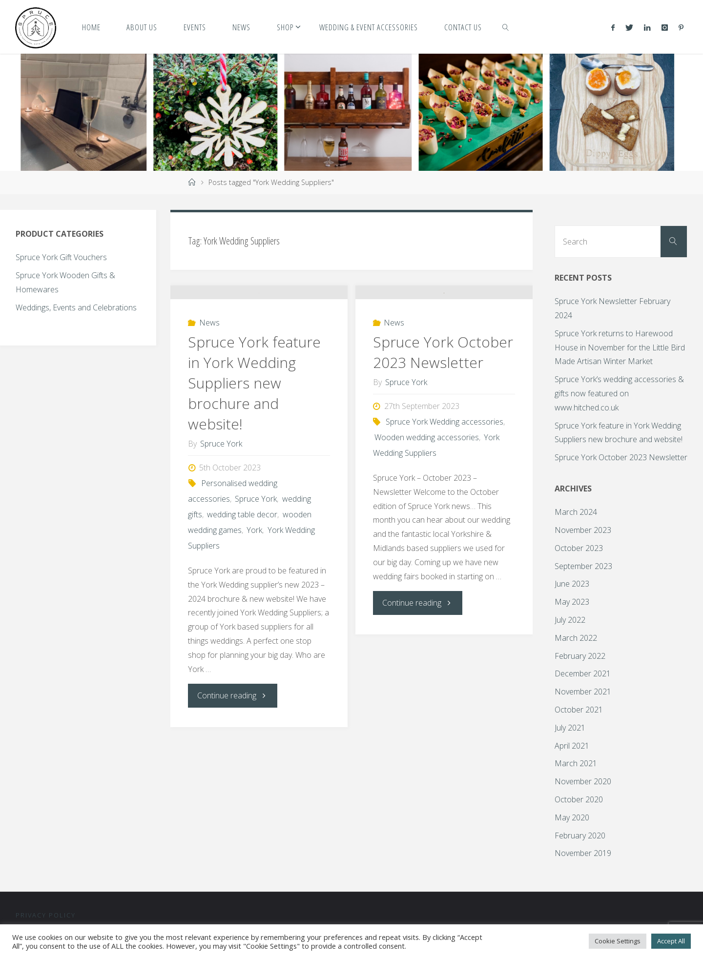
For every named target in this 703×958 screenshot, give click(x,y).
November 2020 (583, 781)
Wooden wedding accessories (426, 495)
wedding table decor (242, 572)
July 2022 (570, 619)
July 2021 (570, 727)
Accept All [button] (671, 941)
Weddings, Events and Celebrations (76, 307)
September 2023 (583, 566)
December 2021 (583, 673)
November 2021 (583, 691)
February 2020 (580, 835)
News (209, 380)
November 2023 (583, 530)
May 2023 (572, 601)
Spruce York (256, 556)
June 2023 (572, 583)
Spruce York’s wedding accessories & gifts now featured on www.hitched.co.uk (619, 393)
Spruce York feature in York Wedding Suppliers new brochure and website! (254, 441)
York (254, 588)
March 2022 (576, 637)
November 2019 (583, 853)
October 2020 (579, 799)
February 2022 (580, 656)
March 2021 (576, 763)
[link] (506, 27)
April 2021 (572, 745)
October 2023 (579, 548)
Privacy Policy (46, 915)
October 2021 (579, 709)
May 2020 (572, 817)
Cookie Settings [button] (618, 941)
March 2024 (576, 512)
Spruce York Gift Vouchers (61, 257)
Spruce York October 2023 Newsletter (443, 410)
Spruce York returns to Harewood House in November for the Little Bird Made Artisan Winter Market (620, 347)
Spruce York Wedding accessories (444, 479)
